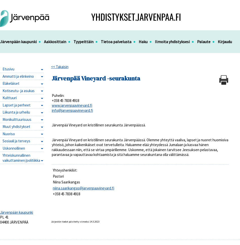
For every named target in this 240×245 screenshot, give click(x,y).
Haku (143, 41)
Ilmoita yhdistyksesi (172, 41)
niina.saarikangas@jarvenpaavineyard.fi (83, 188)
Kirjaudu (225, 41)
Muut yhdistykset (16, 126)
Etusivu (8, 69)
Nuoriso (9, 133)
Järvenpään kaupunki (18, 41)
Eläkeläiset (11, 83)
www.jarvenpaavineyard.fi (72, 105)
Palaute (203, 41)
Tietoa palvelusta (116, 41)
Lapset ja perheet (17, 105)
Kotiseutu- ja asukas (19, 90)
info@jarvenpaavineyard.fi (72, 110)
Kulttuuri (10, 97)
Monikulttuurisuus (17, 119)
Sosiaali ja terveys (16, 141)
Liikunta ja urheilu (16, 112)
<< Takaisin (59, 66)
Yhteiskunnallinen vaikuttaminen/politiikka (21, 158)
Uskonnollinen (14, 148)
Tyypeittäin (83, 41)
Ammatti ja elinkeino (18, 76)
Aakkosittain (55, 41)
